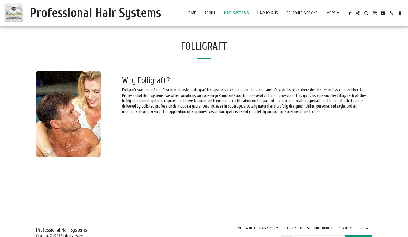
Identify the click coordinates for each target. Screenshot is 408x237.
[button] (349, 13)
